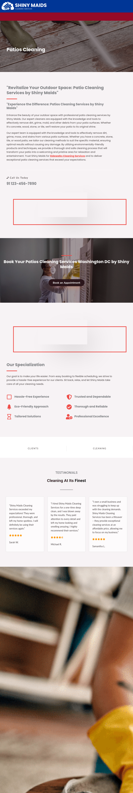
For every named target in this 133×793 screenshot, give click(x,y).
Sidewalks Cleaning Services (67, 156)
